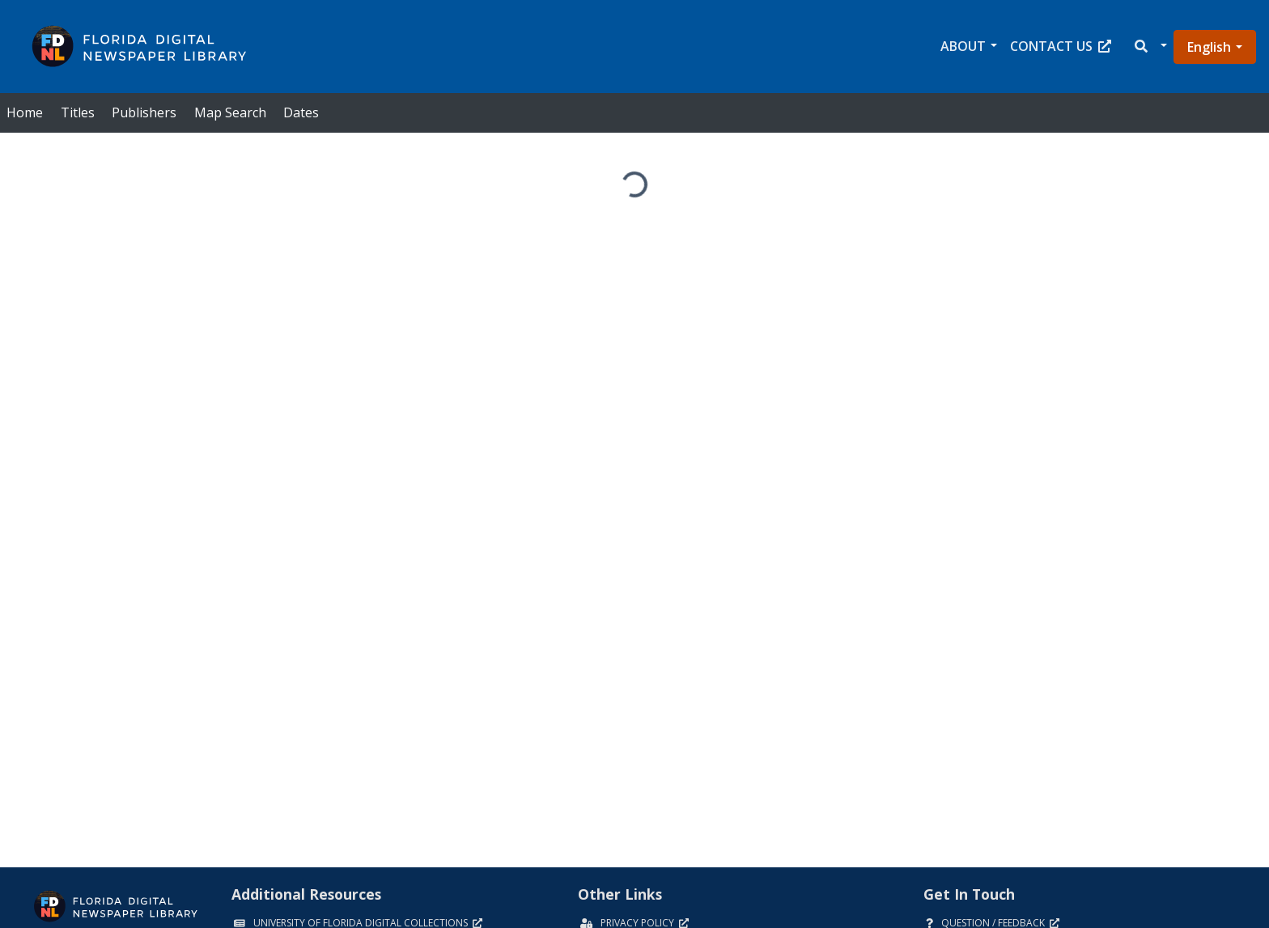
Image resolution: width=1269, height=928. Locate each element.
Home (24, 112)
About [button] (963, 46)
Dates (301, 112)
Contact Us (1060, 46)
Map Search (230, 112)
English (1209, 47)
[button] (1150, 46)
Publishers (144, 112)
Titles (78, 112)
